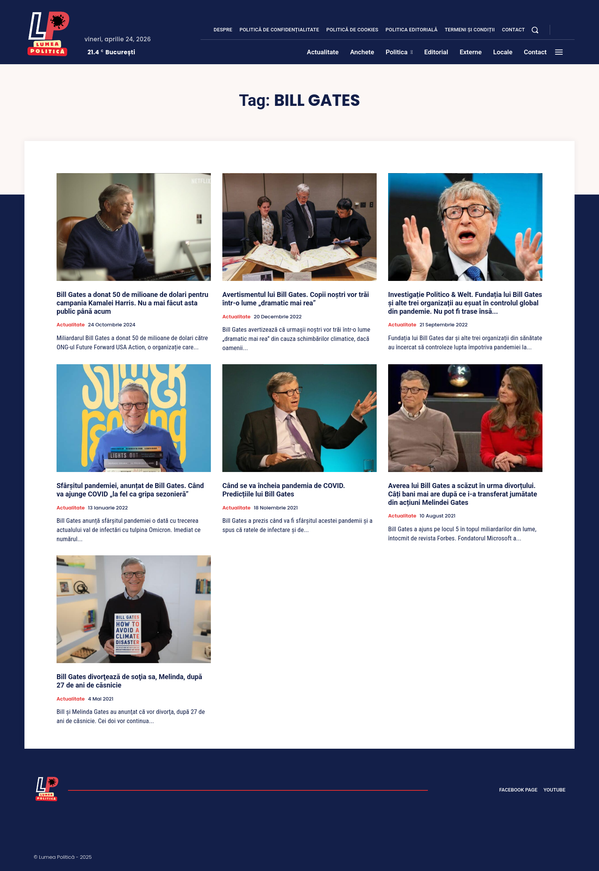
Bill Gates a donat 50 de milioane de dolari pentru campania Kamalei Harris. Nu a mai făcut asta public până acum (132, 302)
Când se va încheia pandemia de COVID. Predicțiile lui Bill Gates (283, 490)
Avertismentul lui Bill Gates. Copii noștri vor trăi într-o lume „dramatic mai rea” (295, 298)
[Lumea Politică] (48, 32)
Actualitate (71, 325)
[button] (535, 30)
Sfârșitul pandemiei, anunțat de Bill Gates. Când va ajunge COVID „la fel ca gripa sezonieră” (130, 490)
